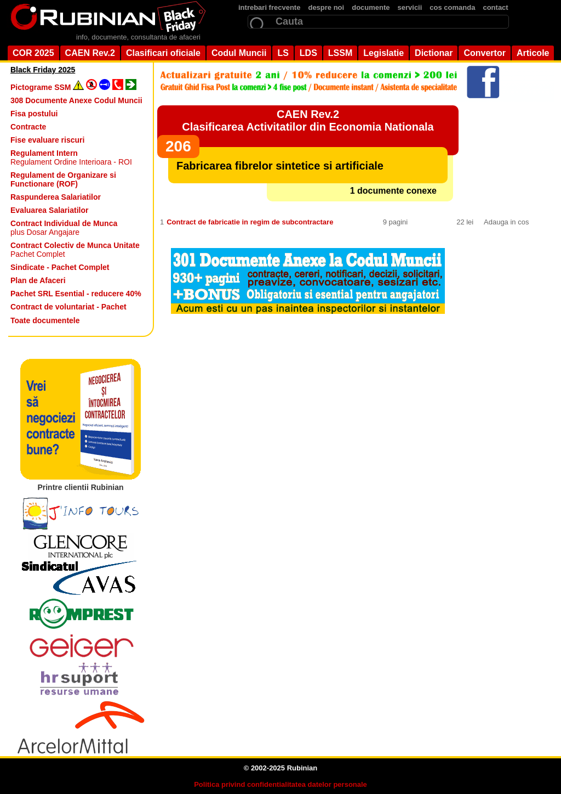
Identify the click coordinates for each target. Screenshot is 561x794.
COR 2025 (33, 53)
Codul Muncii (238, 53)
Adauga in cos (506, 222)
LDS (308, 53)
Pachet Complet (75, 249)
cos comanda (452, 7)
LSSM (340, 53)
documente (371, 7)
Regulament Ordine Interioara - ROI (71, 157)
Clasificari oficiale (163, 53)
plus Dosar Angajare (63, 227)
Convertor (484, 53)
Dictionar (434, 53)
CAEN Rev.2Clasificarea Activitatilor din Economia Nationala (307, 120)
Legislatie (383, 53)
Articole (533, 53)
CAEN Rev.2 (90, 53)
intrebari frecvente (269, 7)
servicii (410, 7)
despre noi (326, 7)
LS (282, 53)
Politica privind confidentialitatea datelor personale (280, 784)
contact (495, 7)
